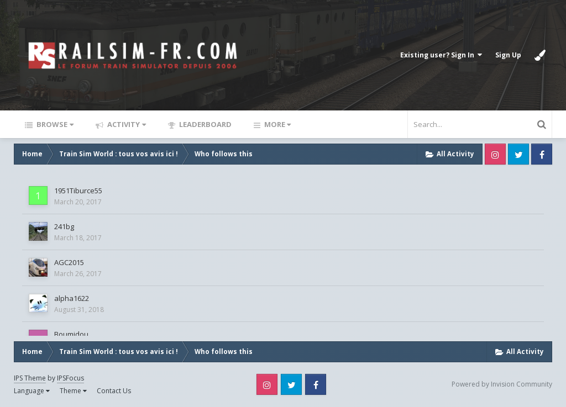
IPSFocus (70, 378)
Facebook (541, 154)
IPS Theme (30, 378)
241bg (64, 226)
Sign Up (508, 55)
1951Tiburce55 (78, 190)
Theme (73, 390)
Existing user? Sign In (441, 55)
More (277, 124)
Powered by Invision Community (502, 384)
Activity (126, 124)
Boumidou (71, 334)
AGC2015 (69, 262)
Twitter (518, 154)
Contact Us (114, 390)
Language (32, 390)
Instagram (495, 154)
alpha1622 (71, 298)
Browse (54, 124)
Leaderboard (204, 124)
